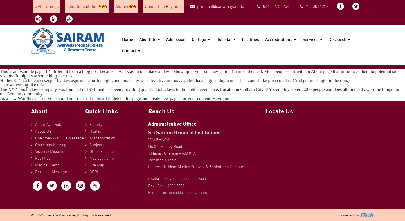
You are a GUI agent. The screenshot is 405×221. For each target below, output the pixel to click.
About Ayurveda (48, 124)
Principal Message (51, 171)
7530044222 (314, 6)
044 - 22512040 (274, 6)
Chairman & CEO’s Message (59, 137)
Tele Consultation (87, 6)
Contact (131, 50)
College (201, 39)
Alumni (125, 6)
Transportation (102, 137)
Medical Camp (47, 165)
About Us (149, 39)
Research (339, 39)
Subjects (96, 144)
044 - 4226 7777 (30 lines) (184, 179)
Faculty (95, 124)
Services (312, 39)
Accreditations (280, 39)
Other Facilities (102, 151)
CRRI (93, 171)
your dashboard (93, 98)
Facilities (250, 39)
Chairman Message (51, 144)
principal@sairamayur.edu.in (219, 6)
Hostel (95, 131)
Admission (176, 39)
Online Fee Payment (163, 6)
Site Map (96, 165)
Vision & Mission (49, 151)
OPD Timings (46, 6)
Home (127, 39)
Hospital (226, 39)
